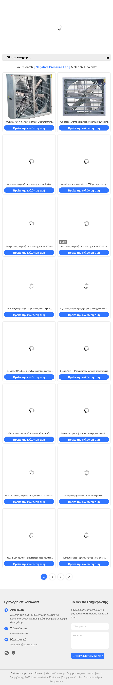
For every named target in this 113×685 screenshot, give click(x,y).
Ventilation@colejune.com (23, 644)
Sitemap (38, 673)
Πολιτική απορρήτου (21, 673)
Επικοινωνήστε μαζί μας (88, 655)
